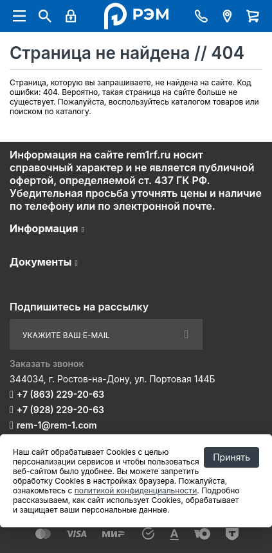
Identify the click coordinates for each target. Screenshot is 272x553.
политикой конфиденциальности (136, 490)
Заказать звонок (47, 363)
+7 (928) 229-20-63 (60, 409)
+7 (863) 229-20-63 (60, 394)
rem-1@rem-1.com (57, 425)
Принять (231, 457)
